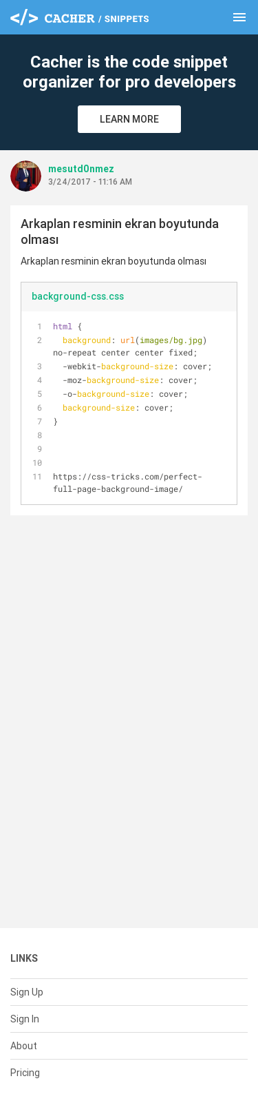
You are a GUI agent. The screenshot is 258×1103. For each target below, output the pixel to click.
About (23, 1046)
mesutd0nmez (81, 169)
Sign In (24, 1019)
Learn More (129, 119)
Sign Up (26, 992)
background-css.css (78, 296)
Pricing (25, 1072)
